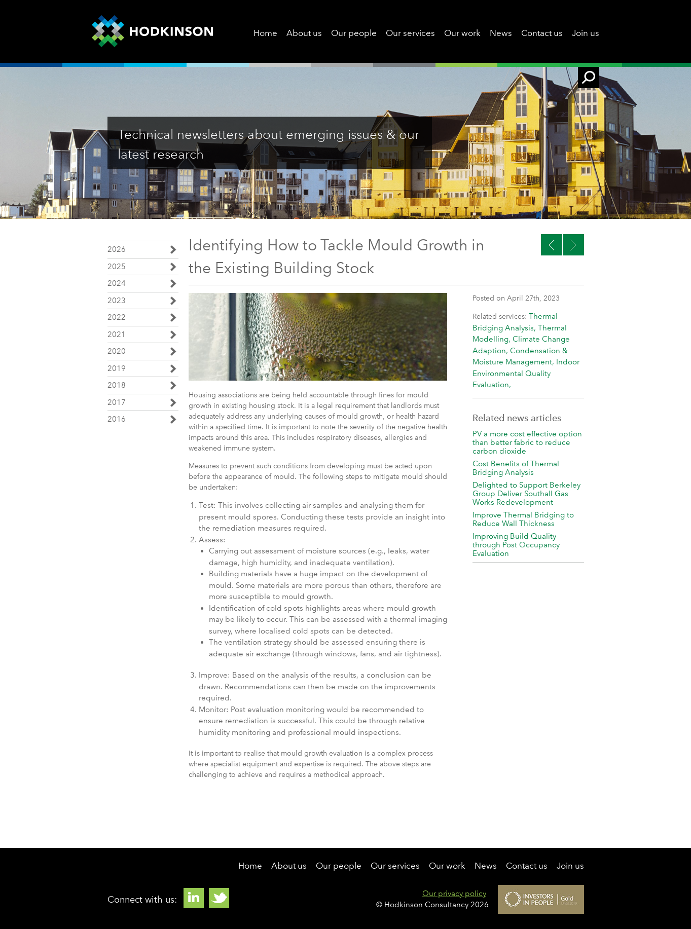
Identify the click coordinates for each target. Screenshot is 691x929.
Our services (410, 33)
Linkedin (194, 898)
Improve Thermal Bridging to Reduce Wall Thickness (523, 519)
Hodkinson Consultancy (152, 31)
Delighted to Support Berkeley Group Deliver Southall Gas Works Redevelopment (526, 493)
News (501, 33)
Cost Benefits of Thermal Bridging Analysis (515, 468)
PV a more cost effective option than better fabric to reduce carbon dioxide (527, 442)
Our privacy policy (454, 893)
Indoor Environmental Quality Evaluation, (525, 373)
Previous (573, 244)
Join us (585, 33)
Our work (462, 33)
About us (304, 33)
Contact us (542, 33)
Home (265, 33)
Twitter (219, 898)
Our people (354, 33)
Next (551, 244)
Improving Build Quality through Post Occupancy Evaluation (516, 545)
